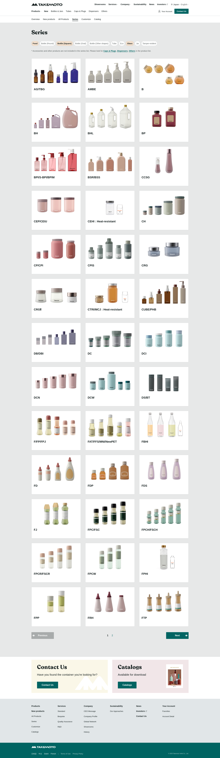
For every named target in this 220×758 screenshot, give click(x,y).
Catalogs (127, 685)
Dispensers (94, 11)
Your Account (166, 11)
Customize (86, 19)
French (53, 754)
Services (62, 706)
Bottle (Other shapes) (99, 43)
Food (35, 43)
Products (35, 11)
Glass (129, 43)
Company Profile (90, 716)
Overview (35, 19)
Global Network (90, 722)
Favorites (166, 711)
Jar (137, 43)
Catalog (97, 19)
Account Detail (168, 716)
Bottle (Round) (47, 43)
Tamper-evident (149, 43)
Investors (161, 4)
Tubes (68, 11)
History (86, 732)
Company (88, 706)
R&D (59, 727)
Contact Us (181, 11)
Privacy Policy (78, 754)
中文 (40, 754)
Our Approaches (116, 711)
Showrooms (100, 4)
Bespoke (61, 716)
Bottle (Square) (65, 43)
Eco (121, 43)
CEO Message (90, 711)
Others (104, 11)
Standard (61, 711)
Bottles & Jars (57, 11)
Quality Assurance (65, 722)
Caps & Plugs (80, 11)
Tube (114, 43)
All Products (63, 19)
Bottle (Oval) (80, 43)
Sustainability (140, 4)
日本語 (33, 754)
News (151, 4)
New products (49, 19)
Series (75, 19)
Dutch (46, 754)
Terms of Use (66, 754)
